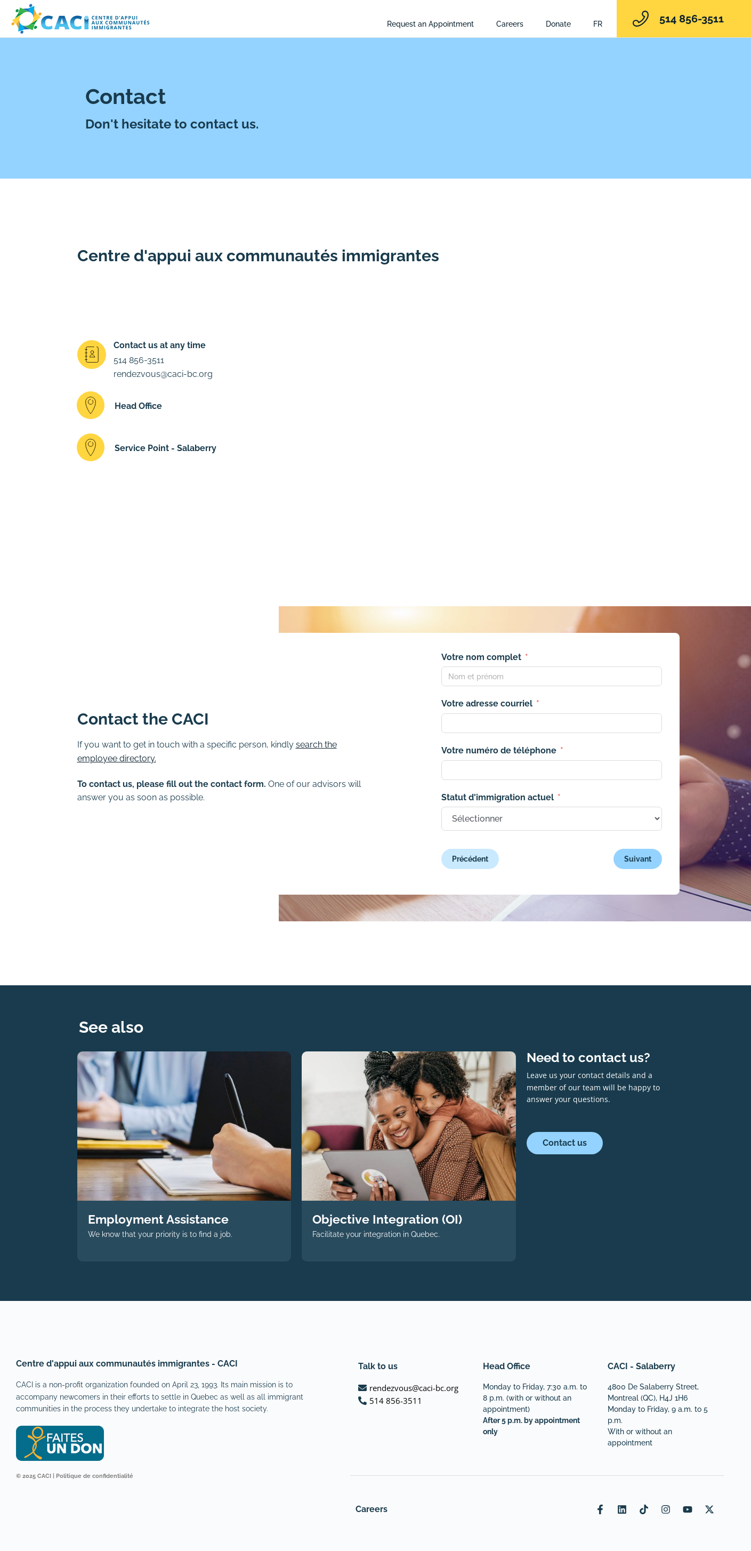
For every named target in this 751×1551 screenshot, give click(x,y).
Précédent (470, 859)
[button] (188, 407)
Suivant (637, 859)
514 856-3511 (691, 18)
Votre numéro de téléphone (498, 750)
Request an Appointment (430, 24)
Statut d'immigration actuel (497, 797)
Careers (509, 24)
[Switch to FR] (597, 24)
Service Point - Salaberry (165, 448)
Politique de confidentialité (94, 1476)
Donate (558, 24)
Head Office (138, 405)
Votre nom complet (481, 657)
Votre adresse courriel (486, 703)
